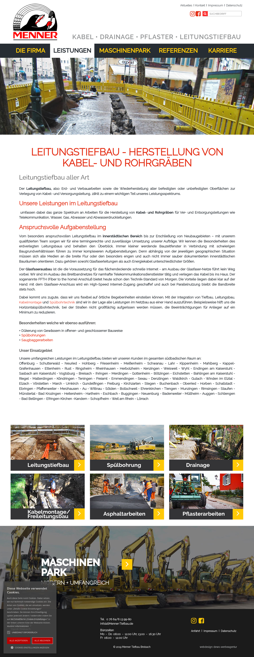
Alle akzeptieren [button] (19, 640)
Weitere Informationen (18, 626)
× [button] (53, 584)
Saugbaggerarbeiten (37, 340)
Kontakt (200, 5)
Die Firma (30, 50)
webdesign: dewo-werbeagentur (218, 647)
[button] (30, 647)
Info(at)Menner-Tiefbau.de (116, 623)
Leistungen (72, 50)
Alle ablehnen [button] (42, 640)
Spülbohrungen (33, 335)
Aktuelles (186, 5)
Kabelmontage (30, 302)
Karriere (222, 50)
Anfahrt (195, 631)
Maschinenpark (124, 50)
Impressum (215, 5)
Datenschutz (234, 5)
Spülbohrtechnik (62, 302)
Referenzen (178, 50)
